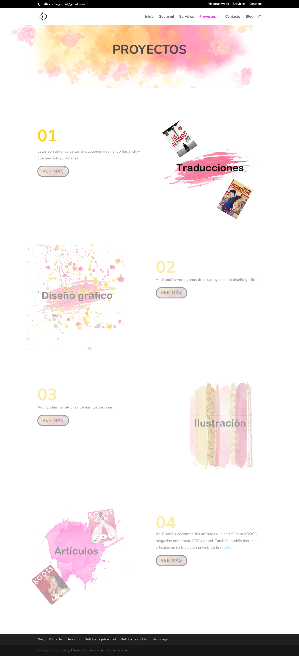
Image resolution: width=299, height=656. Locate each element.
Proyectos (207, 17)
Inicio (149, 17)
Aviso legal (160, 639)
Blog (249, 17)
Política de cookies (134, 639)
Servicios (239, 4)
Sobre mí (166, 17)
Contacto (255, 4)
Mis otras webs (218, 4)
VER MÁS (53, 170)
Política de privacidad (100, 639)
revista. (226, 546)
